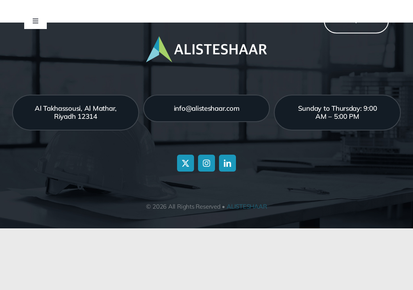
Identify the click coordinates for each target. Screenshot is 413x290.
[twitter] (185, 163)
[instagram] (206, 163)
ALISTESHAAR (247, 206)
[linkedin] (227, 163)
